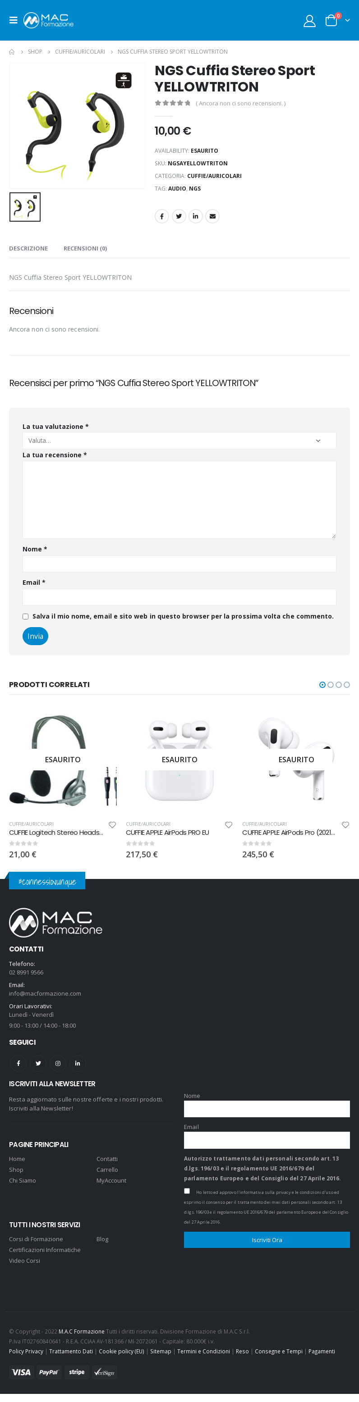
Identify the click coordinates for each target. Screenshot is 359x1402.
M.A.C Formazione (82, 1330)
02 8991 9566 (26, 971)
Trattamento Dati (71, 1350)
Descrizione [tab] (28, 248)
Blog (102, 1238)
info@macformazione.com (45, 992)
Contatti (107, 1157)
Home (17, 1157)
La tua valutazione (56, 426)
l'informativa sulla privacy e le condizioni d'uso (285, 1191)
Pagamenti (321, 1350)
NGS (195, 188)
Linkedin (77, 1062)
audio (177, 188)
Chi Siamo (22, 1179)
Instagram (58, 1062)
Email (212, 216)
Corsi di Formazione (36, 1238)
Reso (242, 1350)
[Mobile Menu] (16, 20)
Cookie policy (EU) (121, 1350)
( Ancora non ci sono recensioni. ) (240, 103)
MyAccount (111, 1179)
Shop (16, 1168)
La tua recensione (55, 455)
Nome (35, 549)
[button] (322, 684)
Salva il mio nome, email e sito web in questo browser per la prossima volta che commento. (183, 616)
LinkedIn (196, 216)
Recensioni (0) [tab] (85, 248)
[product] (63, 759)
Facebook (162, 216)
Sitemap (160, 1350)
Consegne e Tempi (279, 1350)
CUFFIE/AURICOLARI (214, 176)
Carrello (107, 1168)
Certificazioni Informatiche (45, 1248)
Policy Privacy (26, 1350)
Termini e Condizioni (203, 1350)
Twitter (179, 216)
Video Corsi (24, 1259)
